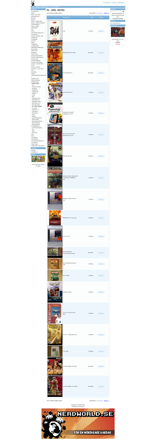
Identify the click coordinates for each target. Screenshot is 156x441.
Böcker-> (33, 19)
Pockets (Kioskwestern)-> (37, 57)
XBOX (33, 131)
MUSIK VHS (34, 50)
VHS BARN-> (34, 137)
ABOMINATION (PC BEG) (69, 52)
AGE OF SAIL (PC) (67, 156)
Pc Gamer (34, 108)
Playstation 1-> (35, 109)
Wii (32, 129)
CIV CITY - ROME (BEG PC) (70, 334)
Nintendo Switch (36, 104)
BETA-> (33, 13)
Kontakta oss (34, 152)
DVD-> (33, 31)
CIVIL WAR (65, 351)
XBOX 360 (34, 132)
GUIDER (34, 93)
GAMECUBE (35, 91)
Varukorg (113, 20)
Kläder (33, 42)
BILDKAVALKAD (35, 16)
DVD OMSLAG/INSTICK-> (37, 32)
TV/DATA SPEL (44, 6)
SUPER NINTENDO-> (37, 127)
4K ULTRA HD (34, 11)
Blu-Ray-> (33, 18)
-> (35, 83)
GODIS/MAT (34, 39)
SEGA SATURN (36, 122)
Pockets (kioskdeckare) (37, 55)
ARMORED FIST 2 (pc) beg (69, 217)
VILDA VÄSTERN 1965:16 (38, 164)
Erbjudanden (114, 25)
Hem (33, 6)
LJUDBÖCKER (35, 45)
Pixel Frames (34, 54)
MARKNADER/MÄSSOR (37, 47)
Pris (92, 17)
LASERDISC (34, 44)
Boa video (82, 404)
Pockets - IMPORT (35, 67)
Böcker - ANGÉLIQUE (36, 21)
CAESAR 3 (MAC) (67, 292)
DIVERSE (34, 88)
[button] (107, 2)
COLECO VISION (36, 86)
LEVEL (33, 95)
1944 (64, 31)
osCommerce (81, 406)
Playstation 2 (35, 111)
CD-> (32, 29)
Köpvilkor (33, 150)
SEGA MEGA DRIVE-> (37, 121)
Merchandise (34, 49)
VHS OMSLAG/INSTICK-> (37, 140)
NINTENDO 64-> (36, 99)
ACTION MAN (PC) (67, 72)
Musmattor (34, 52)
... (102, 13)
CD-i (33, 85)
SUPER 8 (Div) (35, 78)
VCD (32, 134)
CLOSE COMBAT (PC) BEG (70, 366)
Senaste (33, 154)
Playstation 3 (35, 113)
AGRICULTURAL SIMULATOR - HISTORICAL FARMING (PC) (70, 178)
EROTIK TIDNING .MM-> (37, 36)
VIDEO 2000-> (35, 144)
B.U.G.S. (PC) (66, 236)
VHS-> (33, 136)
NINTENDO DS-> (36, 103)
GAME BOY (35, 90)
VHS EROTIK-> (35, 139)
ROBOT (34, 116)
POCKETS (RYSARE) (36, 62)
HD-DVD (33, 40)
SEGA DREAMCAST (37, 118)
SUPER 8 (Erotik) (35, 80)
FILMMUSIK (34, 37)
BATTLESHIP (66, 275)
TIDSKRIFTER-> (35, 82)
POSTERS (34, 72)
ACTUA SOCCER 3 (67, 92)
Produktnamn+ (66, 17)
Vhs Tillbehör (34, 142)
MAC (33, 96)
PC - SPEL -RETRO (54, 6)
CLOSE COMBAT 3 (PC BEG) (70, 386)
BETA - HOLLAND (35, 14)
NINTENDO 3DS (36, 98)
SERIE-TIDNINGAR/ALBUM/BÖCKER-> (39, 75)
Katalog (37, 6)
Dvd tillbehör (34, 34)
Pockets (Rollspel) (35, 60)
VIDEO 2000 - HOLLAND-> (38, 145)
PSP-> (33, 114)
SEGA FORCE (35, 119)
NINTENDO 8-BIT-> (37, 101)
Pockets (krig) (34, 59)
